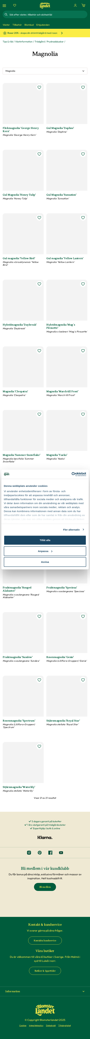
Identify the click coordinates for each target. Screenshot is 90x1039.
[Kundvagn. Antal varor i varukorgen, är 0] (83, 5)
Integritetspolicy (36, 1025)
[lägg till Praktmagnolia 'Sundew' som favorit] (39, 616)
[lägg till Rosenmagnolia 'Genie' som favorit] (83, 616)
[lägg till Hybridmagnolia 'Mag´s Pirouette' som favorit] (83, 284)
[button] (45, 991)
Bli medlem (45, 887)
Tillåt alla (45, 540)
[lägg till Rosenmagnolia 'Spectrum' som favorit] (39, 680)
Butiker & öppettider (45, 971)
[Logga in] (75, 5)
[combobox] (48, 14)
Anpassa (45, 551)
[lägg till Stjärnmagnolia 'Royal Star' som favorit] (83, 680)
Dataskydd (51, 1025)
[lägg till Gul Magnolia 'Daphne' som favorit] (83, 87)
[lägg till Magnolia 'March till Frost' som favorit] (83, 351)
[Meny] (5, 5)
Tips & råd (8, 41)
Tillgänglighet (64, 1025)
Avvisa (45, 562)
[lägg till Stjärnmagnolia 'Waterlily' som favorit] (39, 746)
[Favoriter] (15, 5)
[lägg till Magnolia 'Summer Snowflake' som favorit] (39, 414)
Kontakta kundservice (45, 940)
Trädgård (40, 41)
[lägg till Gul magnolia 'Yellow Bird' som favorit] (39, 218)
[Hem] (45, 5)
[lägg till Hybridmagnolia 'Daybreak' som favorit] (39, 284)
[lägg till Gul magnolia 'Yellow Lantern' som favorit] (83, 218)
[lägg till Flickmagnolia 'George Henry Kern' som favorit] (39, 87)
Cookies (22, 1025)
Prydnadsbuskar (55, 41)
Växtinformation (23, 41)
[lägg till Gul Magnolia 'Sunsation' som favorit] (83, 154)
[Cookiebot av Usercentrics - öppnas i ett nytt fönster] (71, 474)
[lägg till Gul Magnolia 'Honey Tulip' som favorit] (39, 154)
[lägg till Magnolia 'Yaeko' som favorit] (83, 414)
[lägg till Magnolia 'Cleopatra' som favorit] (39, 351)
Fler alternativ (71, 529)
